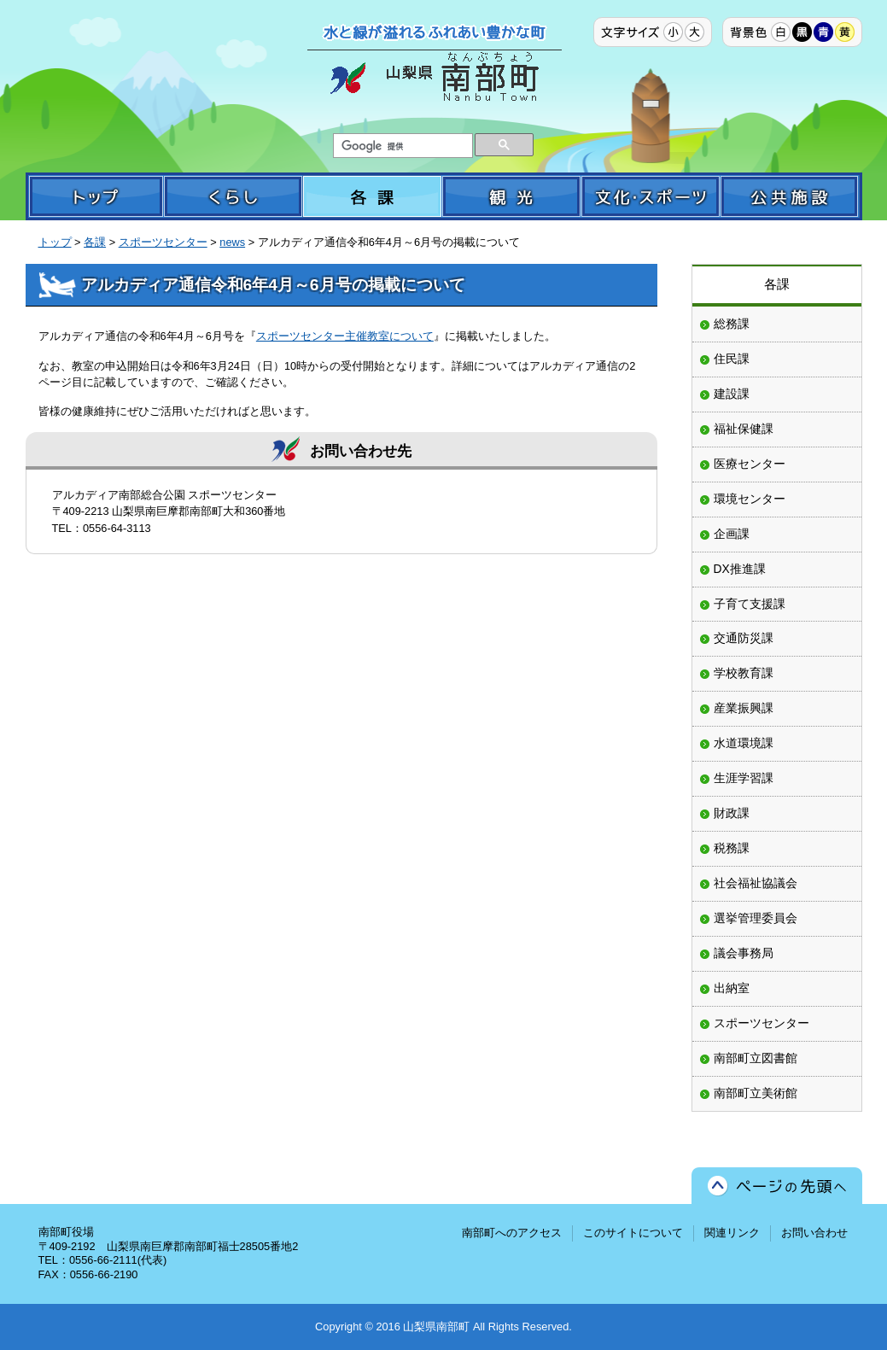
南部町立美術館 (755, 1093)
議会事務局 (743, 953)
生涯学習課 (743, 778)
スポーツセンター (163, 242)
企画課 (732, 534)
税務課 (732, 848)
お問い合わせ (814, 1232)
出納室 (732, 988)
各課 (95, 242)
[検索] (401, 146)
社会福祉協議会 (755, 883)
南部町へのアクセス (512, 1232)
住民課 (732, 358)
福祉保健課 (743, 428)
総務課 (732, 323)
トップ (55, 242)
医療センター (749, 463)
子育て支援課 (749, 604)
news (232, 242)
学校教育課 (743, 673)
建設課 (732, 393)
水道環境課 (743, 743)
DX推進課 (740, 569)
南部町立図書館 (755, 1058)
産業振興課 (743, 708)
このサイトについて (633, 1232)
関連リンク (732, 1232)
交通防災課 (743, 638)
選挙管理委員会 (755, 918)
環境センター (749, 499)
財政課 (732, 813)
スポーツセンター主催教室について (345, 336)
